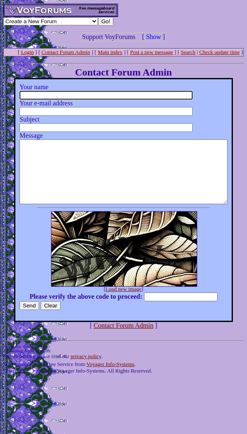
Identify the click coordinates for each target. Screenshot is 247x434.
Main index (110, 52)
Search (188, 52)
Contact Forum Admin (66, 52)
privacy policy (86, 369)
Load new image (125, 301)
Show (153, 36)
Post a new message (151, 52)
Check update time (219, 52)
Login (27, 52)
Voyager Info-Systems (110, 376)
